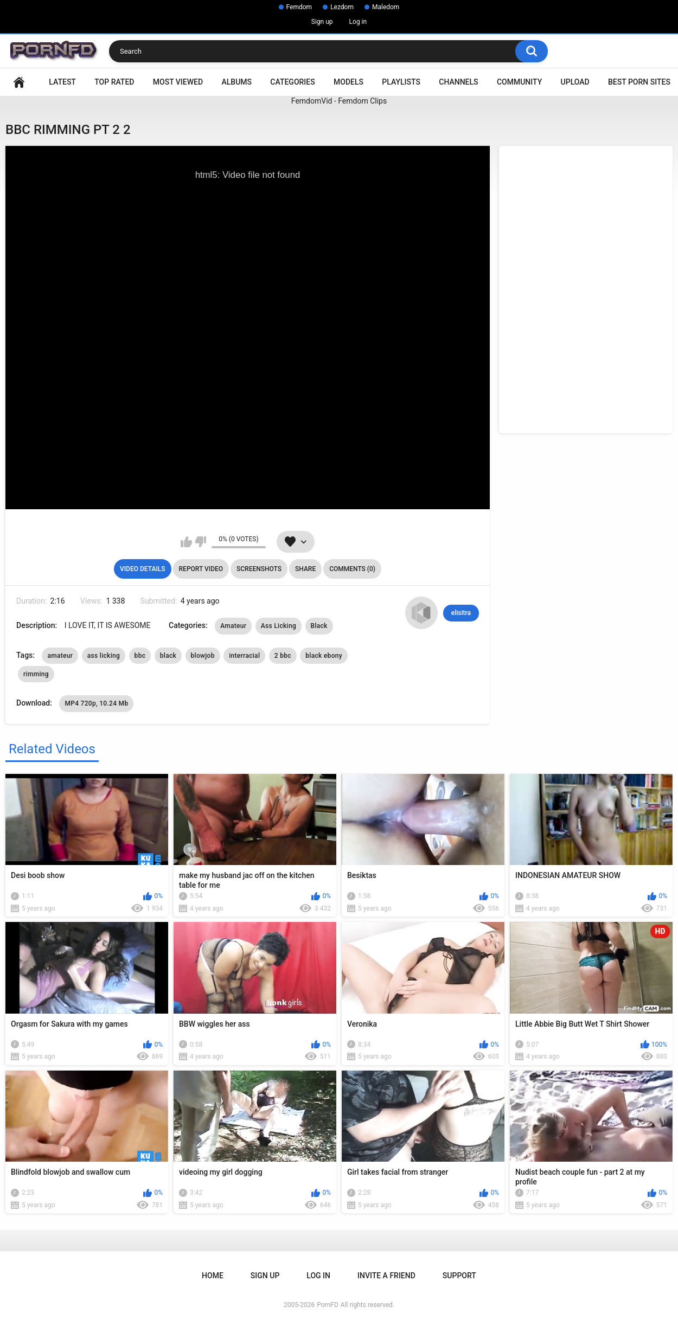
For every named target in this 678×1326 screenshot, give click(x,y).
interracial (244, 655)
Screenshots (259, 569)
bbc (140, 655)
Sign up (322, 21)
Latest (62, 82)
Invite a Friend (386, 1275)
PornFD (327, 1305)
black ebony (323, 655)
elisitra (461, 613)
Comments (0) (352, 569)
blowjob (203, 655)
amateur (60, 655)
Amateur (233, 626)
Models (348, 82)
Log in (358, 21)
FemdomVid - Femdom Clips (339, 101)
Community (519, 82)
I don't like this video (200, 541)
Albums (236, 82)
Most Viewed (178, 82)
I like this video (186, 541)
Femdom (299, 7)
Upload (575, 82)
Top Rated (114, 82)
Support (459, 1275)
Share (305, 569)
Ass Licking (278, 626)
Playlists (401, 82)
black (168, 655)
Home (19, 82)
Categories (292, 82)
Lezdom (342, 7)
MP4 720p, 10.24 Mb (96, 703)
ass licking (103, 655)
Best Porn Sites (639, 82)
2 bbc (282, 655)
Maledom (385, 7)
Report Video (201, 569)
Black (319, 626)
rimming (36, 674)
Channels (458, 82)
